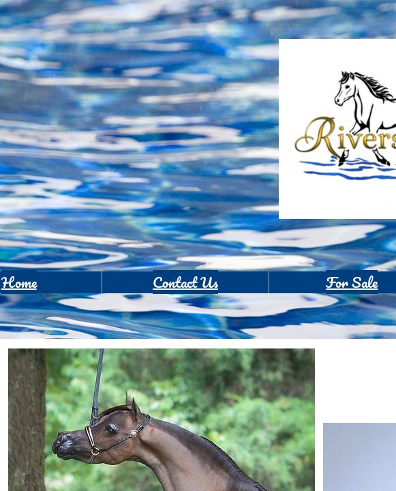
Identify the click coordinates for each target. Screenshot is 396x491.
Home (19, 282)
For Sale (352, 282)
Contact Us (185, 282)
